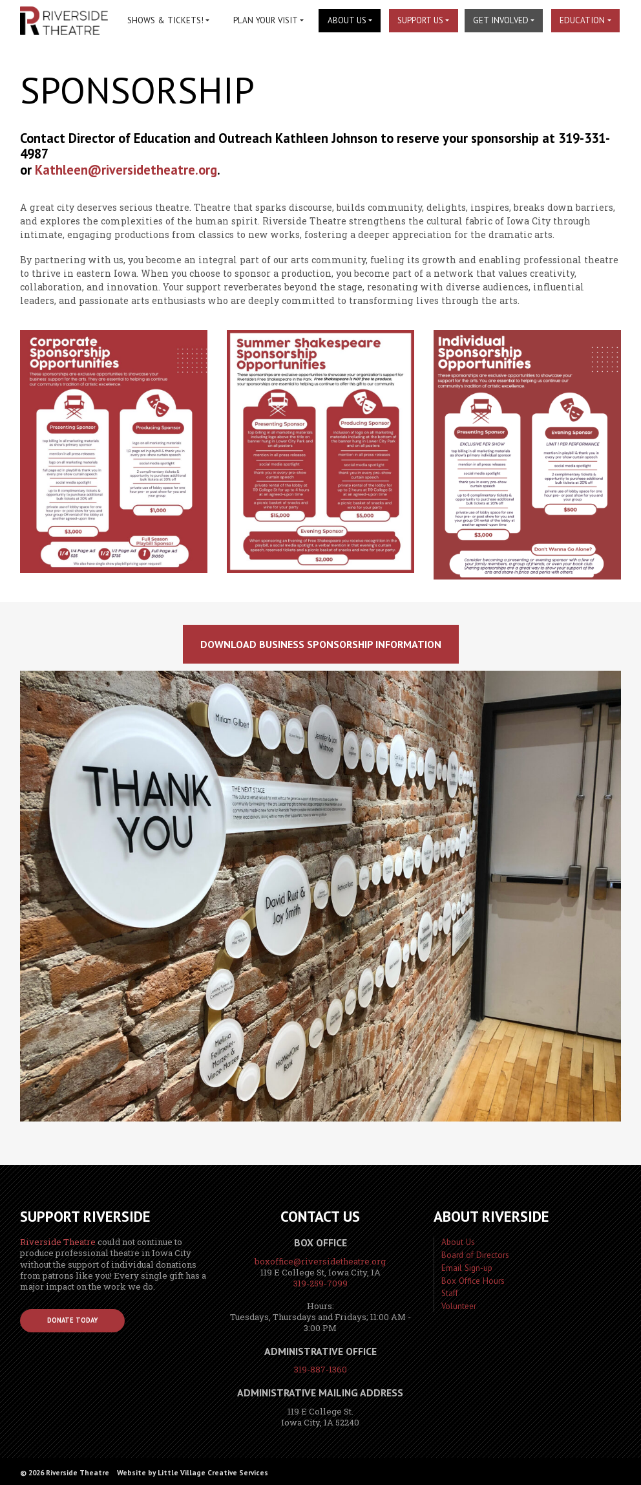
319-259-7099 (320, 1283)
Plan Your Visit (265, 20)
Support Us (420, 20)
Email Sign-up (466, 1268)
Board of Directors (475, 1255)
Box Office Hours (473, 1280)
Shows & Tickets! (165, 20)
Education (582, 20)
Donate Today (72, 1320)
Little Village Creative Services (213, 1472)
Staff (449, 1293)
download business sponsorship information (320, 644)
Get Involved (501, 20)
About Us (347, 20)
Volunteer (458, 1306)
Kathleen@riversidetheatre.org (126, 170)
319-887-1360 (320, 1369)
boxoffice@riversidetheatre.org (320, 1261)
